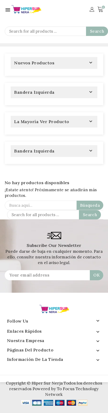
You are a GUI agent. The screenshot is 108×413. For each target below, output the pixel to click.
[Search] (56, 31)
